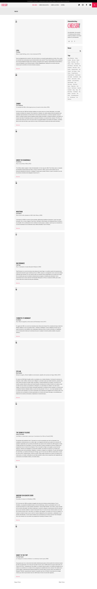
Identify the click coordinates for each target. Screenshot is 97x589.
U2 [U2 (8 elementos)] (68, 97)
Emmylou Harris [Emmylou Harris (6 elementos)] (75, 69)
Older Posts (62, 582)
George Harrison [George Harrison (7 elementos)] (71, 74)
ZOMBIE (39, 105)
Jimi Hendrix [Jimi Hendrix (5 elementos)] (75, 76)
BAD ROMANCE (39, 265)
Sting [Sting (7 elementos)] (77, 89)
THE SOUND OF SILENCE (39, 434)
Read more (18, 68)
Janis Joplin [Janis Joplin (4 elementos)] (70, 76)
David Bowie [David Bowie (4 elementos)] (77, 63)
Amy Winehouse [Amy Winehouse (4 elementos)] (71, 58)
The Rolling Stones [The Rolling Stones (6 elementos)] (74, 95)
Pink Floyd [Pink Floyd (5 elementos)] (75, 84)
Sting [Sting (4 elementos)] (74, 89)
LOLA (39, 52)
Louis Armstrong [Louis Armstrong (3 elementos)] (75, 80)
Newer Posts (17, 582)
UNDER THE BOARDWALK (39, 162)
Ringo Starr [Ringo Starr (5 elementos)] (73, 86)
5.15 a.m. (39, 373)
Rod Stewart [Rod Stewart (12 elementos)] (74, 87)
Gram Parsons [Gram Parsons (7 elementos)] (77, 74)
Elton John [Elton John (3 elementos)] (75, 67)
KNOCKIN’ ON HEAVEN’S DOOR (39, 497)
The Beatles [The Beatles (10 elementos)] (75, 91)
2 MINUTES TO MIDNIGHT (39, 320)
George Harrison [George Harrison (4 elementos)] (75, 73)
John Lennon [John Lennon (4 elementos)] (74, 78)
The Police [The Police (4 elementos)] (74, 93)
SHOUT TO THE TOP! (39, 557)
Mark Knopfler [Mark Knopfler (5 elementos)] (70, 82)
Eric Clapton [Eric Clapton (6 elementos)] (74, 71)
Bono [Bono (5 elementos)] (73, 63)
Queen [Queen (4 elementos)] (69, 86)
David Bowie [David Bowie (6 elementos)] (70, 65)
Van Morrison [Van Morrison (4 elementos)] (72, 97)
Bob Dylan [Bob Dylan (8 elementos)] (73, 61)
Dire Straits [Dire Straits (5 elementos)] (76, 65)
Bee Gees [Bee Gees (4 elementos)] (74, 60)
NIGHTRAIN (39, 213)
